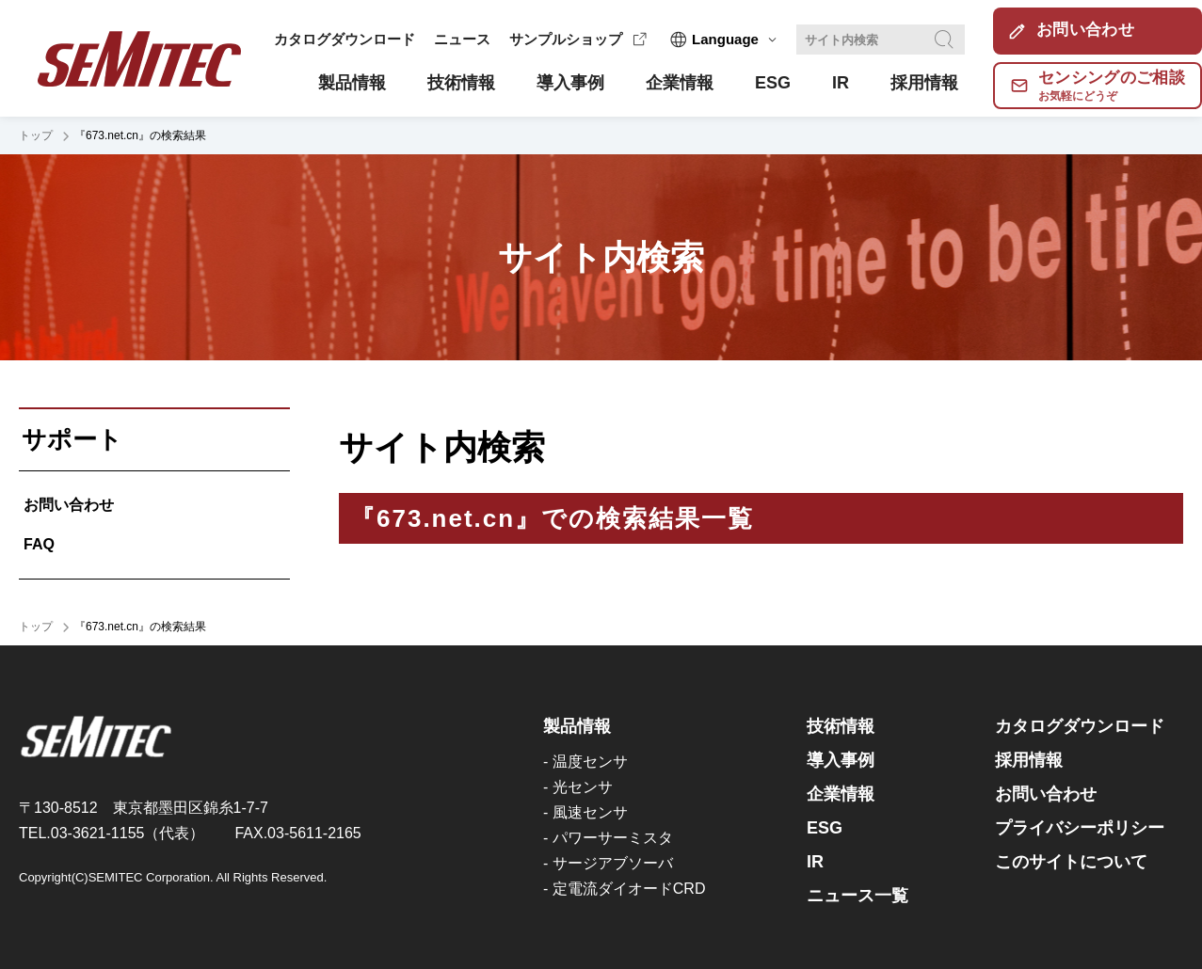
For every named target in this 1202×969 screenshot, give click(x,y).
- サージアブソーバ (608, 863)
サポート (72, 439)
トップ (36, 135)
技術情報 (840, 726)
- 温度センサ (585, 762)
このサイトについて (1071, 861)
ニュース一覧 (857, 895)
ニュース (462, 39)
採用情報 (1029, 760)
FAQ (39, 544)
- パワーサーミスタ (608, 838)
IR (815, 861)
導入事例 (840, 760)
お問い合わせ (69, 505)
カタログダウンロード (344, 39)
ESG (824, 827)
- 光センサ (578, 787)
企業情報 (840, 794)
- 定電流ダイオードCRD (624, 889)
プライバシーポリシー (1079, 827)
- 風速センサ (585, 812)
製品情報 (577, 726)
